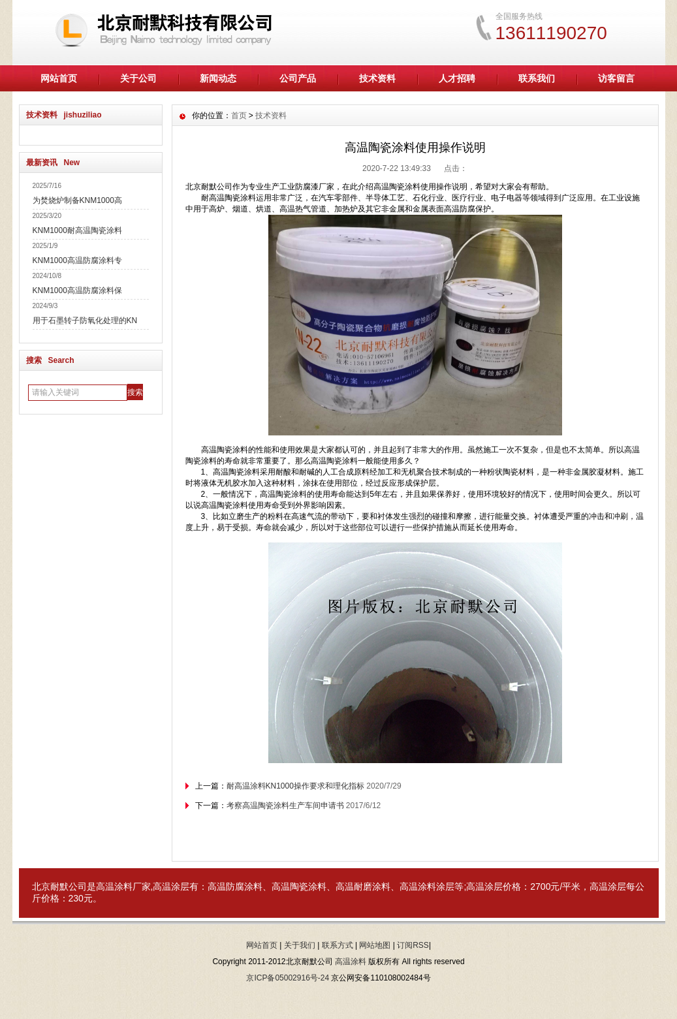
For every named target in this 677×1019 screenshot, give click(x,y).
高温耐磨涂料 (363, 886)
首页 (239, 115)
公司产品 (297, 78)
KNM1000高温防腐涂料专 (77, 260)
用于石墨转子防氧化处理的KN (85, 320)
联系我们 (536, 78)
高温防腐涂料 (235, 886)
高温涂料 (114, 886)
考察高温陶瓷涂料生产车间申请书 (285, 805)
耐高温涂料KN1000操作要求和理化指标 (295, 786)
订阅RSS (413, 945)
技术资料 (377, 78)
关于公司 (138, 78)
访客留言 (616, 78)
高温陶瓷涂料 (299, 886)
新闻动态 (218, 78)
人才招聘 (457, 78)
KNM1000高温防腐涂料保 (77, 290)
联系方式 (337, 945)
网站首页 (58, 78)
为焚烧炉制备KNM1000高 (77, 200)
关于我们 (299, 945)
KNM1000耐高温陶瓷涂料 (77, 230)
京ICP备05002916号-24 (287, 977)
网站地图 (374, 945)
